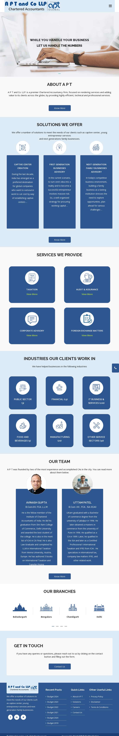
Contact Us (77, 712)
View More (32, 294)
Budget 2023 (52, 702)
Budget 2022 (52, 707)
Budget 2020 (52, 717)
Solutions (77, 702)
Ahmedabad (19, 616)
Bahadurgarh (46, 616)
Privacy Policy (97, 696)
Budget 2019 (52, 723)
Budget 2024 (52, 696)
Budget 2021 (52, 712)
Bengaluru (72, 616)
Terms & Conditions (99, 707)
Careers (76, 707)
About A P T (78, 696)
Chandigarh (99, 616)
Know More (59, 108)
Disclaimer (95, 702)
